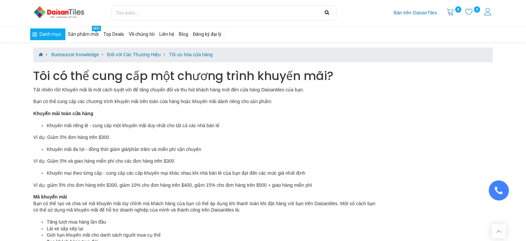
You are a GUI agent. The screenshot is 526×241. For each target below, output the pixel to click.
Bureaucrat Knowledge (75, 54)
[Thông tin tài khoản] (488, 12)
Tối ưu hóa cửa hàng (191, 54)
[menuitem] (415, 13)
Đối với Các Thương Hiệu (134, 54)
